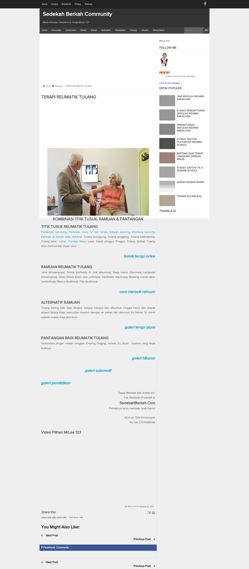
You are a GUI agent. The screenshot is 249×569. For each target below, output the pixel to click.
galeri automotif (98, 370)
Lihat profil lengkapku (169, 83)
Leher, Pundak (68, 241)
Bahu (83, 241)
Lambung (61, 232)
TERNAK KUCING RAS (189, 196)
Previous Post (141, 535)
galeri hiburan (143, 358)
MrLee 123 (164, 41)
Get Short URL (76, 518)
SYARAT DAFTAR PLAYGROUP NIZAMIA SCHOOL (189, 142)
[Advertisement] (98, 57)
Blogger (107, 567)
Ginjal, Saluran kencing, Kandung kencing (127, 232)
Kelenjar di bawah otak (55, 236)
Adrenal (77, 236)
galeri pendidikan (55, 383)
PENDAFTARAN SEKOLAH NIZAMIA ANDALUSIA (188, 128)
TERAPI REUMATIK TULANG (68, 97)
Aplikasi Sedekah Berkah (190, 182)
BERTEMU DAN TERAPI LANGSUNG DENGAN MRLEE (190, 156)
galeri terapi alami (140, 327)
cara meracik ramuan (137, 292)
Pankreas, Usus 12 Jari (83, 232)
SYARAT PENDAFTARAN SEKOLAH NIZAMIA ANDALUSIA (191, 114)
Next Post (52, 535)
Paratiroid (47, 232)
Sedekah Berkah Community (77, 14)
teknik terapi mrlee (139, 256)
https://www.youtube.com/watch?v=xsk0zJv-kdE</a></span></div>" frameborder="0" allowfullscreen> (98, 468)
